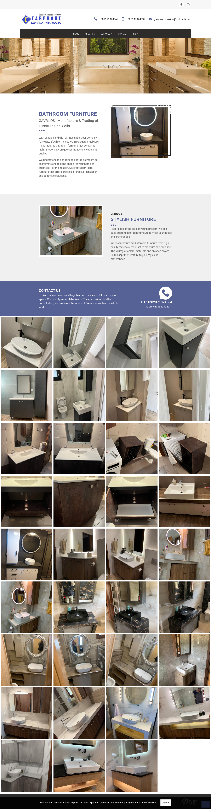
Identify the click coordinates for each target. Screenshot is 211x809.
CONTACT (122, 34)
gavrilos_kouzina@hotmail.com (172, 19)
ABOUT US (90, 34)
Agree (166, 802)
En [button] (134, 34)
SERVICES (105, 34)
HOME (76, 34)
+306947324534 (135, 19)
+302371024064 (108, 19)
